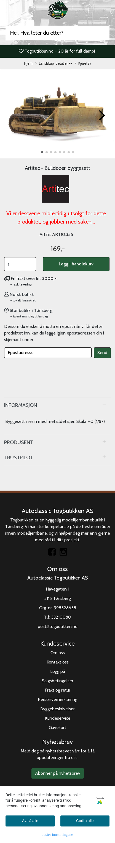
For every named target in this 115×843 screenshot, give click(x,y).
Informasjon (20, 405)
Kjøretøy (83, 63)
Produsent (18, 442)
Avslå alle (30, 820)
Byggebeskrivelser (57, 708)
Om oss (57, 652)
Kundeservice (57, 718)
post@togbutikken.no (57, 626)
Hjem (28, 63)
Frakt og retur (57, 690)
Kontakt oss (58, 662)
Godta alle (84, 820)
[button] (42, 152)
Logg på (57, 671)
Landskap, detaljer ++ (53, 63)
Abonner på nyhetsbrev (57, 773)
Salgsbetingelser (57, 680)
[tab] (57, 405)
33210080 (61, 617)
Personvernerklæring (57, 699)
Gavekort (57, 727)
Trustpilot (18, 457)
